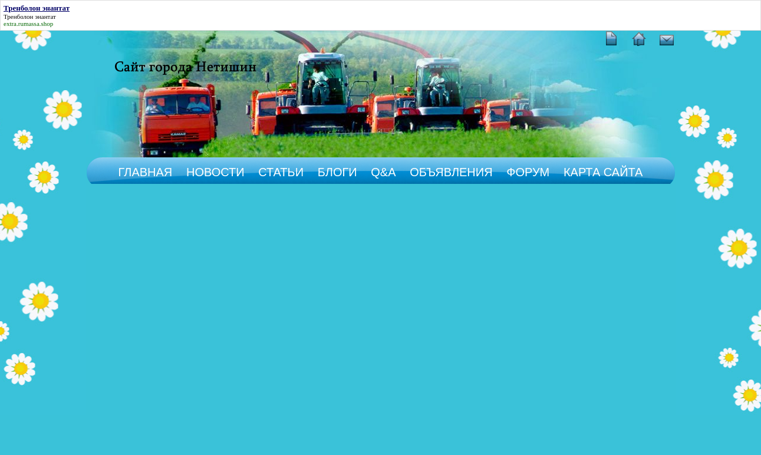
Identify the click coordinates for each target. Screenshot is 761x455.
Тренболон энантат (30, 16)
